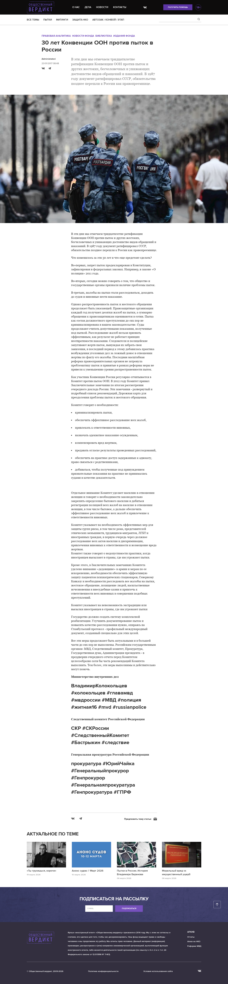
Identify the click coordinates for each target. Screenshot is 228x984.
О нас (76, 7)
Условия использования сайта (158, 971)
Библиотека (103, 35)
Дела (88, 7)
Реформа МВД (194, 946)
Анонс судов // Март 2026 (87, 870)
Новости (102, 7)
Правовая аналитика (56, 35)
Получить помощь (178, 7)
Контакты (119, 7)
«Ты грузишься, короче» (41, 870)
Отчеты (191, 937)
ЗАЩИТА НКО (80, 19)
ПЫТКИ (47, 19)
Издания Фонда (124, 35)
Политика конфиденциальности (103, 971)
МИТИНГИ (62, 19)
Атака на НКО (193, 941)
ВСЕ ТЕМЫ (33, 19)
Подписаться (129, 908)
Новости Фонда (83, 35)
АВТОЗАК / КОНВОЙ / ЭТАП (108, 19)
